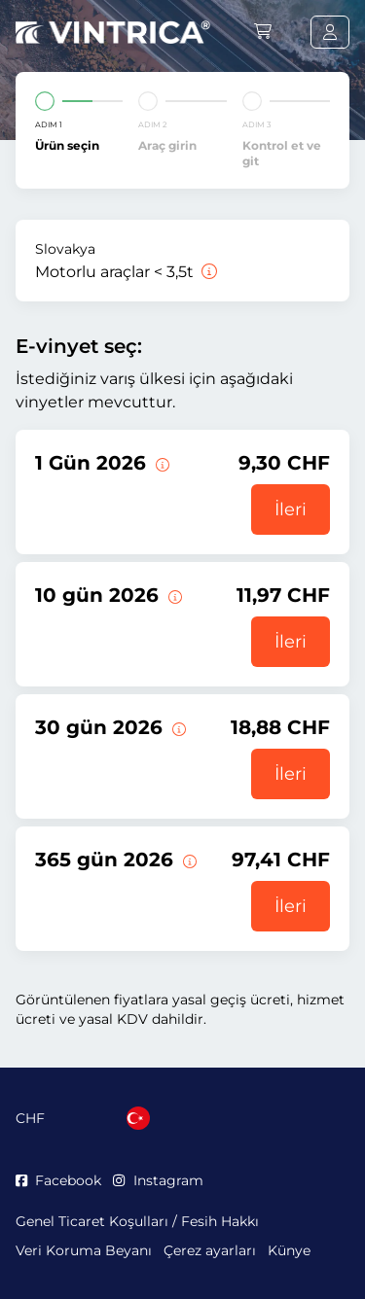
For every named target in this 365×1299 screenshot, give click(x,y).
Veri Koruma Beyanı (84, 1250)
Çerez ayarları (210, 1250)
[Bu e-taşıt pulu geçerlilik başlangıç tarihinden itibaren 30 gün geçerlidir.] (177, 727)
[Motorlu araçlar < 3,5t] (207, 272)
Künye (289, 1250)
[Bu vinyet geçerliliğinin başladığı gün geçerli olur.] (160, 462)
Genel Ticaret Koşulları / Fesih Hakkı (137, 1221)
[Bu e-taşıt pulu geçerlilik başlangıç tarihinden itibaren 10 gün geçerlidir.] (173, 595)
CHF (30, 1118)
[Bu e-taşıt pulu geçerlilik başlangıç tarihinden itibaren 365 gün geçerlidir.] (188, 859)
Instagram (157, 1180)
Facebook (58, 1180)
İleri (290, 509)
